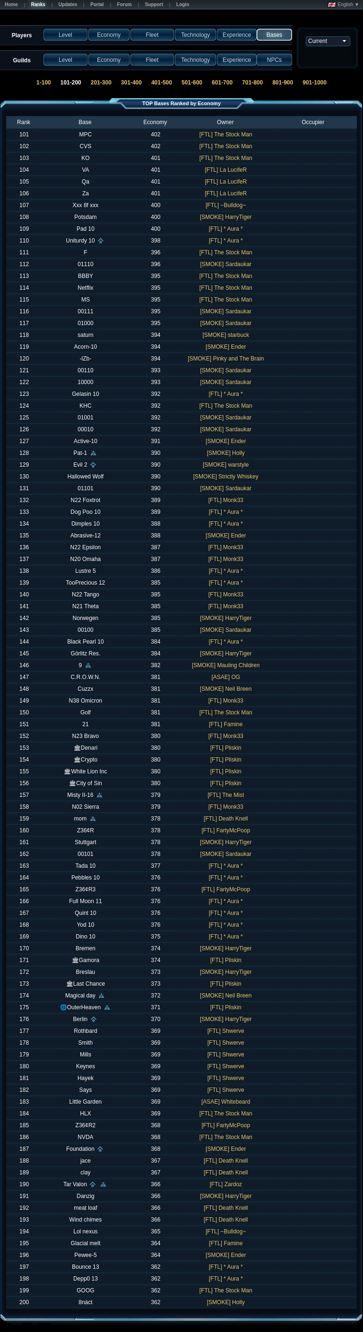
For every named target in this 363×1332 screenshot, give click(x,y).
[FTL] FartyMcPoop (225, 830)
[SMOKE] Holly (226, 453)
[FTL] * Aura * (226, 229)
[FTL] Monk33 (225, 500)
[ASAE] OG (225, 677)
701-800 (252, 82)
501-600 (192, 82)
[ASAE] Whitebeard (225, 1101)
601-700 (222, 82)
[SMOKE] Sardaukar (225, 264)
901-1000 (314, 82)
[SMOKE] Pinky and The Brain (226, 358)
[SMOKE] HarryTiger (226, 217)
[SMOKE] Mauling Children (225, 665)
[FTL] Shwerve (225, 1031)
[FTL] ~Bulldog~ (226, 205)
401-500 (161, 82)
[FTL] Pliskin (226, 748)
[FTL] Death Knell (226, 818)
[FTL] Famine (225, 724)
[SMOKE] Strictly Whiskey (226, 476)
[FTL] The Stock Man (225, 134)
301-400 (131, 82)
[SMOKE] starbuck (225, 335)
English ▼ (343, 5)
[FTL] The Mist (225, 795)
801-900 (282, 82)
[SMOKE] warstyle (226, 464)
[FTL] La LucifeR (226, 170)
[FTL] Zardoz (225, 1184)
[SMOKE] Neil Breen (225, 689)
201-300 (101, 82)
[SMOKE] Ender (226, 346)
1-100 (43, 82)
